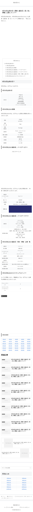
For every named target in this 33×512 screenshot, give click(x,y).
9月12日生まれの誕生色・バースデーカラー (16, 69)
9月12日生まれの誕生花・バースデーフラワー (17, 71)
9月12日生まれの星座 (11, 67)
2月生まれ (24, 478)
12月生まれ (24, 489)
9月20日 (28, 345)
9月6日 (4, 341)
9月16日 (4, 345)
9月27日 (10, 350)
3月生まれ (9, 480)
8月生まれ (24, 484)
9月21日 (4, 348)
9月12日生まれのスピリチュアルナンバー (16, 76)
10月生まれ (24, 486)
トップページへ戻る (8, 507)
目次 (15, 60)
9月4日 (22, 339)
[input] (16, 467)
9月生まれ (4, 296)
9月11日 (4, 343)
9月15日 (28, 343)
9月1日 (4, 339)
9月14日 (22, 343)
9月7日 (10, 341)
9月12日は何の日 (10, 65)
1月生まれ (9, 478)
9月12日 (10, 343)
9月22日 (10, 348)
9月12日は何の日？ (9, 63)
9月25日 (28, 348)
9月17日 (10, 345)
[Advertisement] (16, 40)
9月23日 (16, 348)
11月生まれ (8, 489)
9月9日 (22, 341)
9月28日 (16, 350)
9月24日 (22, 348)
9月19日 (22, 345)
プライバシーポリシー (25, 507)
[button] (30, 468)
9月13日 (16, 343)
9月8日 (16, 341)
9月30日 (28, 350)
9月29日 (22, 350)
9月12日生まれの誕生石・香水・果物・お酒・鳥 (17, 74)
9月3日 (16, 339)
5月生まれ (9, 482)
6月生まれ (24, 482)
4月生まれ (24, 480)
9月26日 (4, 350)
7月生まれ (9, 484)
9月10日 (28, 341)
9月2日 (10, 339)
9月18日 (16, 345)
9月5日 (28, 339)
